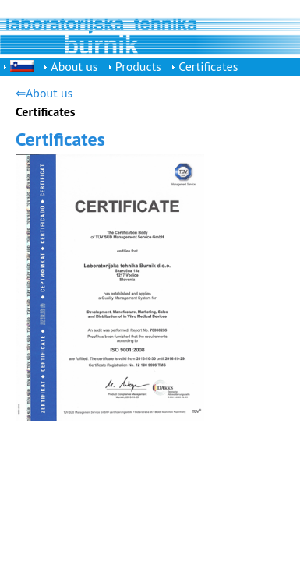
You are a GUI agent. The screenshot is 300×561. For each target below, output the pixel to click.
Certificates (208, 66)
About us (74, 66)
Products (138, 66)
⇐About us (44, 93)
